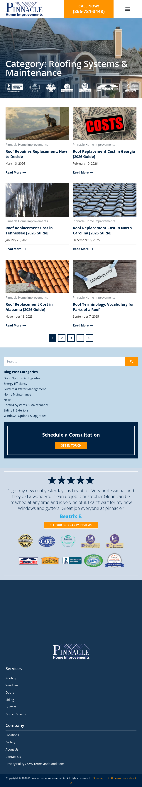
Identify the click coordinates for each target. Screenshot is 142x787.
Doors (10, 692)
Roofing (11, 678)
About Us (12, 749)
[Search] (131, 361)
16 (90, 337)
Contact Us (13, 757)
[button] (128, 9)
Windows (12, 685)
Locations (12, 735)
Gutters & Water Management (25, 389)
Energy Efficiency (15, 384)
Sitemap (98, 778)
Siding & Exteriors (16, 410)
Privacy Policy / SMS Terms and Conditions (35, 764)
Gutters (11, 707)
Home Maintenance (17, 394)
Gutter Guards (16, 714)
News (7, 400)
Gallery (10, 742)
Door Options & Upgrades (22, 378)
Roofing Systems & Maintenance (26, 405)
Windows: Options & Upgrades (25, 416)
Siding (10, 700)
